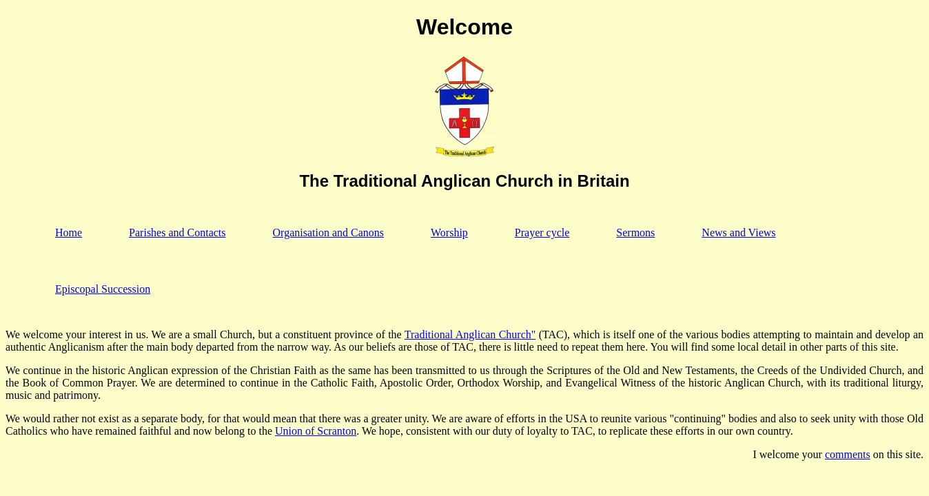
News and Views (738, 232)
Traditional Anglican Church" (470, 334)
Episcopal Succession (102, 289)
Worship (449, 232)
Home (68, 232)
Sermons (635, 232)
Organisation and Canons (328, 232)
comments (847, 454)
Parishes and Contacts (177, 232)
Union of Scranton (315, 431)
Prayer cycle (542, 232)
